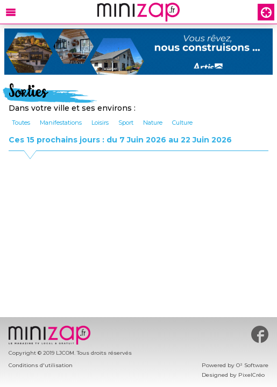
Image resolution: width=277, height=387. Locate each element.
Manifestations (61, 122)
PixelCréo (251, 374)
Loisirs (100, 122)
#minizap (259, 334)
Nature (152, 122)
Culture (182, 122)
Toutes (21, 122)
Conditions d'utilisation (41, 365)
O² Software (252, 365)
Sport (125, 122)
